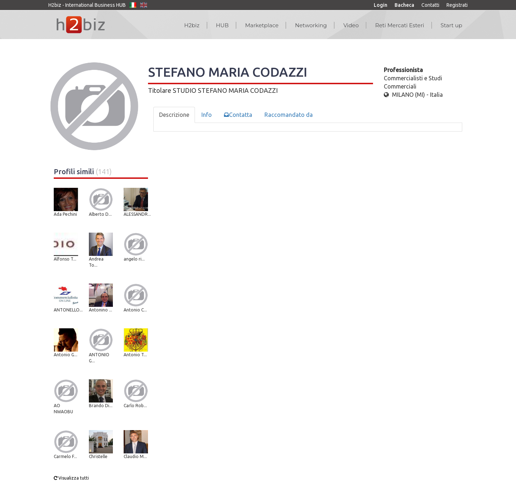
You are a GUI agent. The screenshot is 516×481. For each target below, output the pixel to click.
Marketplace (261, 25)
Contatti (430, 5)
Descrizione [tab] (174, 114)
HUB (222, 25)
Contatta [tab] (238, 114)
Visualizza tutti (71, 478)
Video (351, 25)
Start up (451, 25)
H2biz (192, 25)
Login (380, 5)
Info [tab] (206, 114)
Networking (311, 25)
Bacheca (404, 5)
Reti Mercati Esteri (399, 25)
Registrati (457, 5)
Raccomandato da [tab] (288, 114)
